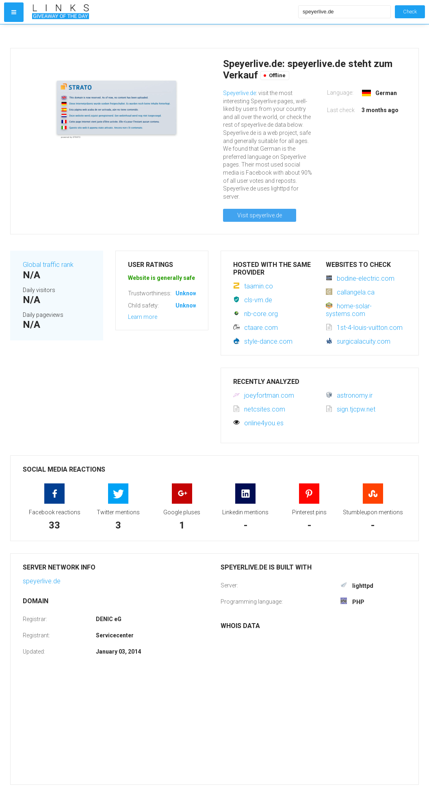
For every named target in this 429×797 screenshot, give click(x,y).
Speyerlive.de (239, 93)
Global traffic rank (48, 265)
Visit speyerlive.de (259, 215)
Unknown (188, 293)
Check (410, 12)
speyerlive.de (42, 581)
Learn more (142, 317)
